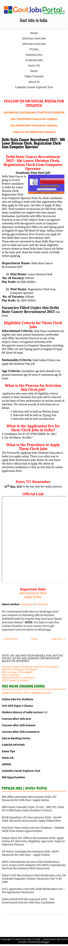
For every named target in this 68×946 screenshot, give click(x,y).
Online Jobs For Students (17, 699)
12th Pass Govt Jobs (34, 44)
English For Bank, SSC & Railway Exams (26, 692)
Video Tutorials (34, 76)
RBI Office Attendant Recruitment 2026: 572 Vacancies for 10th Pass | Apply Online (29, 798)
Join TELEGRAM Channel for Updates (34, 119)
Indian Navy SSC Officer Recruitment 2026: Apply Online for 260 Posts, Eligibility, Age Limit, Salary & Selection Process (33, 841)
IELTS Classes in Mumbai (15, 680)
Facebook (42, 604)
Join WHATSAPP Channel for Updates (33, 125)
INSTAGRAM (28, 112)
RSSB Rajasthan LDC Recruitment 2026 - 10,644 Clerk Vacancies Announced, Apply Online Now (31, 819)
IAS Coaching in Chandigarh (17, 672)
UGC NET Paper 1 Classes (17, 705)
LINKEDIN (58, 112)
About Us (34, 81)
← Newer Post (10, 639)
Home (34, 33)
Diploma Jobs (34, 54)
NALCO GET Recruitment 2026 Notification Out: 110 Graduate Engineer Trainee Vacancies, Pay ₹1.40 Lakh (34, 879)
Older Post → (58, 639)
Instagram (26, 604)
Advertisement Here (33, 593)
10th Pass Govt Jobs (34, 38)
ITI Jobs (34, 49)
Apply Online (33, 597)
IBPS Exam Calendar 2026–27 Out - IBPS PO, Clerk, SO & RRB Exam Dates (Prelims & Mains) (33, 808)
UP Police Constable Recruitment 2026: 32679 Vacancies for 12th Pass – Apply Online (30, 853)
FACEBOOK (11, 112)
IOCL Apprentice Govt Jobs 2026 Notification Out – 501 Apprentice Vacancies (33, 890)
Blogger (45, 942)
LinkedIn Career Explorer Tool (34, 87)
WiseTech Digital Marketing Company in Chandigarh (30, 666)
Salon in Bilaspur (11, 674)
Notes (34, 71)
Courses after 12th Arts (16, 718)
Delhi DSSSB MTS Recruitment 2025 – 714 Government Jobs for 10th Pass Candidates (28, 901)
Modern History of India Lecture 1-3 (24, 712)
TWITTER (43, 112)
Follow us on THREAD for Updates (34, 132)
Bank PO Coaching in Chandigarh (20, 669)
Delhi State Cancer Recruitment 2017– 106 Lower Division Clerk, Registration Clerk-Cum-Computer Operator (33, 143)
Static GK (34, 65)
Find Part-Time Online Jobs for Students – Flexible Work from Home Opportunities (33, 829)
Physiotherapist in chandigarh (18, 677)
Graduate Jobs (34, 60)
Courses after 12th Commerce (21, 731)
